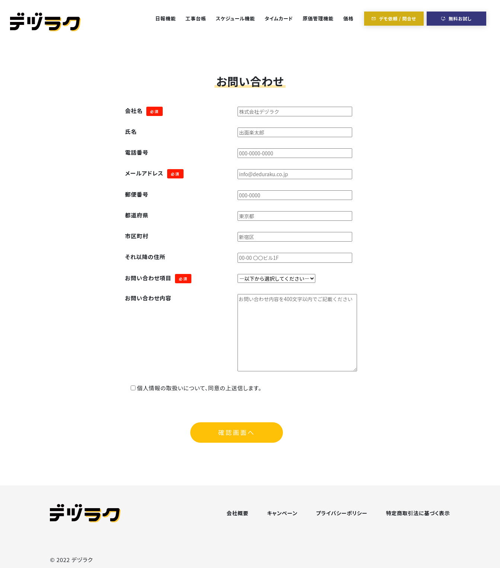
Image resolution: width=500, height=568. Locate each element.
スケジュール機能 (235, 18)
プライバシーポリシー (341, 513)
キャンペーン (282, 513)
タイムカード (279, 18)
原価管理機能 (318, 18)
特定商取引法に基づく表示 (418, 513)
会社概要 (238, 513)
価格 (348, 18)
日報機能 (165, 18)
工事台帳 (195, 18)
